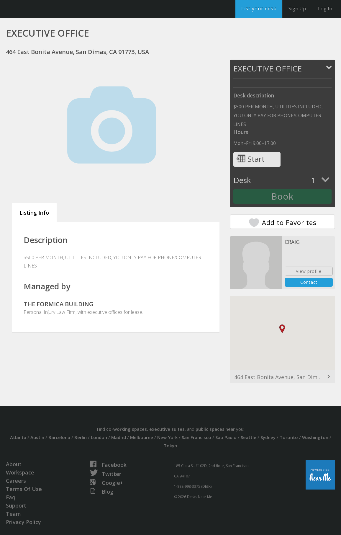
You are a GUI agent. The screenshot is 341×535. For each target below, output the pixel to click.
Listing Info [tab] (34, 212)
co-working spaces (126, 429)
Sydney (268, 437)
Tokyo (170, 445)
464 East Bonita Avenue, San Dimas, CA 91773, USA (282, 377)
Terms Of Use (24, 488)
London (99, 437)
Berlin (80, 437)
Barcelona (59, 437)
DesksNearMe (41, 8)
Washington (315, 437)
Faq (10, 497)
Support (16, 505)
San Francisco (196, 437)
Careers (16, 480)
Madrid (118, 437)
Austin (37, 437)
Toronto (289, 437)
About (14, 464)
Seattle (248, 437)
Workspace (20, 472)
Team (13, 513)
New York (167, 437)
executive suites (167, 429)
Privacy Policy (23, 522)
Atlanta (18, 437)
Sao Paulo (226, 437)
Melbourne (141, 437)
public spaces (210, 429)
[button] (282, 328)
